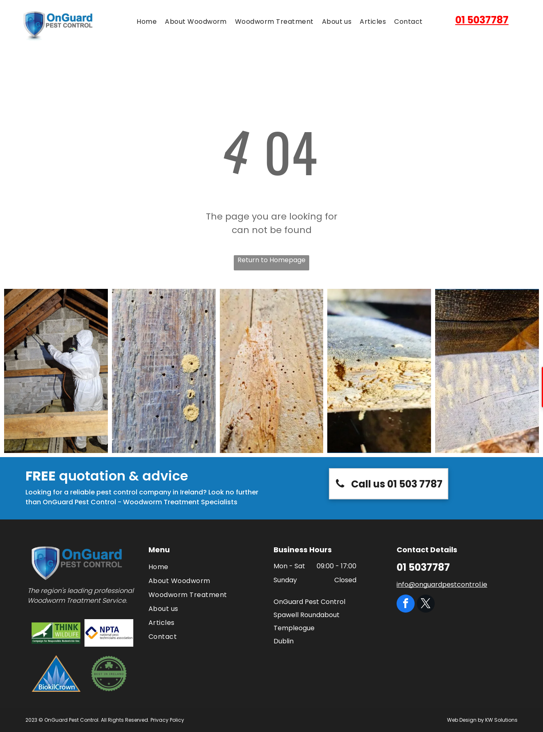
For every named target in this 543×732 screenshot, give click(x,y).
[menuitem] (146, 22)
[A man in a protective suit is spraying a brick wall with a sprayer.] (56, 371)
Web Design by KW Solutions (482, 719)
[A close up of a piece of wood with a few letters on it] (487, 371)
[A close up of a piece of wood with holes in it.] (164, 371)
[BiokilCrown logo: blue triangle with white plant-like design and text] (56, 673)
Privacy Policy (167, 719)
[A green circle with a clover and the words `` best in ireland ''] (108, 673)
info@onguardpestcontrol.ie (442, 584)
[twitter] (426, 605)
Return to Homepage (271, 260)
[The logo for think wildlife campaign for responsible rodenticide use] (56, 633)
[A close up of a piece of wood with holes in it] (379, 371)
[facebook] (406, 605)
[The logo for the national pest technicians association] (108, 633)
